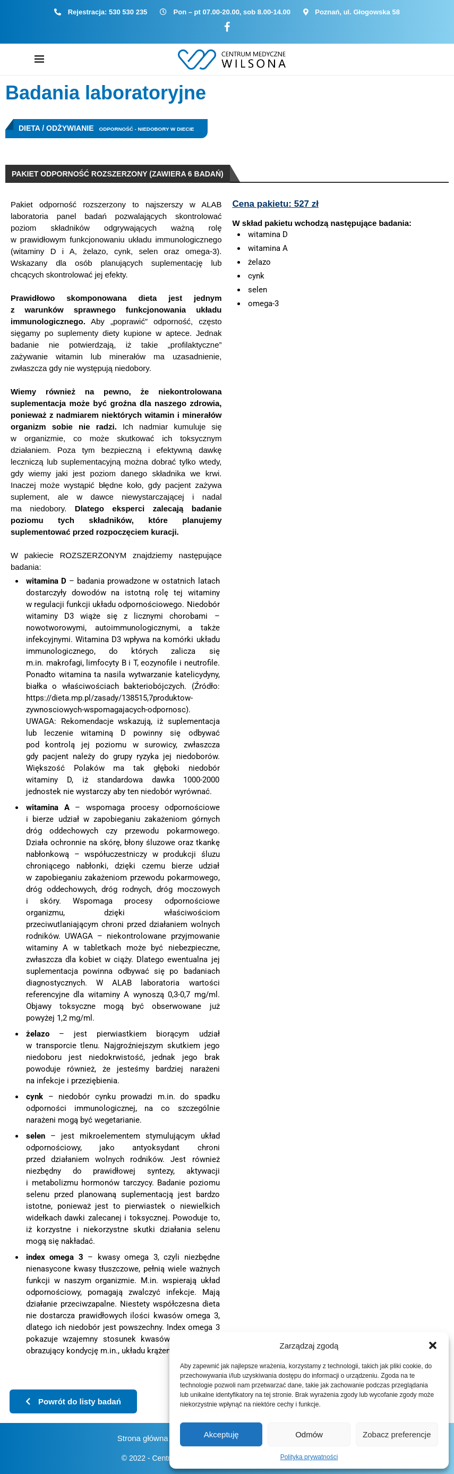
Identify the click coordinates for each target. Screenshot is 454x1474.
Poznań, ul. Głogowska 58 (357, 12)
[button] (432, 1345)
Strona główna (142, 1438)
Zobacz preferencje (397, 1434)
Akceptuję (221, 1434)
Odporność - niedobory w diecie (146, 129)
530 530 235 (128, 12)
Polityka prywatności (309, 1457)
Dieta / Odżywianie (56, 128)
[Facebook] (227, 27)
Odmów (309, 1434)
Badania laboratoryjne (105, 93)
